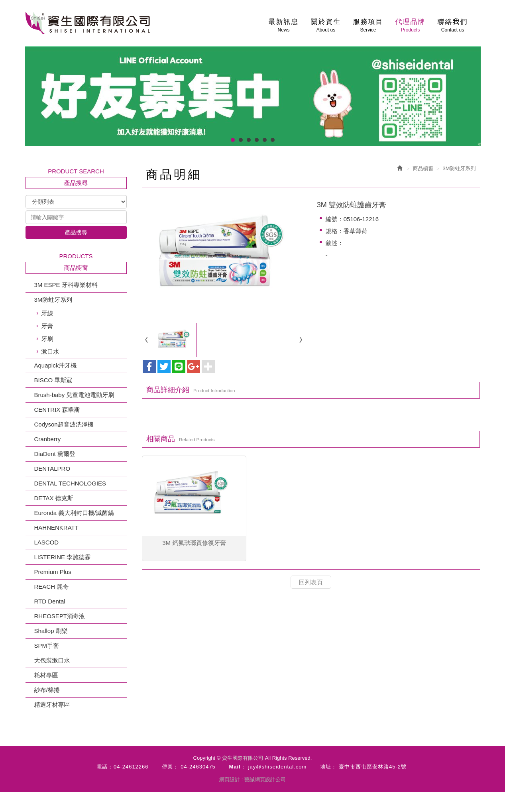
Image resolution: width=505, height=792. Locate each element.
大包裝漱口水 (52, 660)
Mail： (237, 767)
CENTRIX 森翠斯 (57, 409)
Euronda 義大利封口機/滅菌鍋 (74, 512)
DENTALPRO (52, 468)
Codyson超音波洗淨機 (64, 424)
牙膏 (47, 325)
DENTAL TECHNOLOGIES (70, 483)
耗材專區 (46, 675)
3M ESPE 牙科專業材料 (66, 284)
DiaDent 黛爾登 (54, 453)
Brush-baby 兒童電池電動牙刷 (74, 394)
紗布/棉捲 (47, 689)
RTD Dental (49, 601)
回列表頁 (311, 582)
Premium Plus (52, 571)
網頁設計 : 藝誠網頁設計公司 (252, 779)
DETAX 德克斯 (53, 498)
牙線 (47, 313)
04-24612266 (131, 767)
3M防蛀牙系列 (53, 299)
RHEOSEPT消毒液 (59, 616)
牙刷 (47, 338)
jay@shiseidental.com (277, 767)
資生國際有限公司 (88, 23)
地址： (328, 767)
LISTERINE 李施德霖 (62, 557)
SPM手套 (46, 645)
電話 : (104, 767)
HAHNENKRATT (56, 527)
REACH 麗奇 (51, 586)
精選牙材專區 (52, 704)
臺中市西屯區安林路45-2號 (373, 767)
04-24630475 (198, 767)
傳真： (170, 767)
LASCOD (46, 542)
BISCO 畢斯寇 (53, 380)
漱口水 (50, 351)
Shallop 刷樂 (51, 630)
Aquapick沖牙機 (55, 365)
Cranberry (47, 439)
